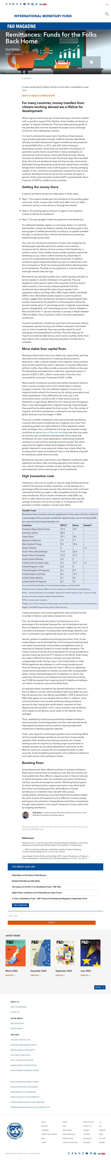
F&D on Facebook (17, 1023)
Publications (67, 1130)
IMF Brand (86, 1142)
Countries (45, 1130)
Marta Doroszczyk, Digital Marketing (25, 1097)
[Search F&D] (52, 916)
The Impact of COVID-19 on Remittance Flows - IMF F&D (36, 887)
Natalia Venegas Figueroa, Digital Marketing (27, 1102)
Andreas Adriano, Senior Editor (23, 1050)
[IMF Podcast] (28, 4)
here (24, 90)
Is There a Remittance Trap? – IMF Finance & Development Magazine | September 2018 (49, 898)
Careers (86, 1130)
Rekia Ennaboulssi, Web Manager (23, 1092)
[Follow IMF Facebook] (10, 4)
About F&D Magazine (18, 1007)
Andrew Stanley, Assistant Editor (23, 1065)
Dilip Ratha (12, 50)
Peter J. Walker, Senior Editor (22, 1060)
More (99, 987)
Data (64, 1126)
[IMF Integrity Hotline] (36, 4)
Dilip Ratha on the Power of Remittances (29, 875)
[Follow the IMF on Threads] (21, 4)
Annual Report (68, 1138)
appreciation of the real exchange (52, 432)
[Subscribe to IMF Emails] (32, 4)
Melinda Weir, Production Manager (24, 1087)
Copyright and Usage (70, 1142)
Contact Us (15, 1012)
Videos (65, 1122)
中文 (100, 1126)
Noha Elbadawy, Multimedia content (25, 1082)
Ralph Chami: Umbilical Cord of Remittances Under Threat (37, 892)
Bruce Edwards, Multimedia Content (25, 1070)
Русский (102, 1138)
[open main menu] (107, 5)
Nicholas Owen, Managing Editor (23, 1045)
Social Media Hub (69, 1134)
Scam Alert (87, 1138)
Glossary (86, 1134)
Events (43, 1142)
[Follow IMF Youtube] (24, 4)
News (43, 1138)
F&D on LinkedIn (17, 1028)
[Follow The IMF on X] (7, 4)
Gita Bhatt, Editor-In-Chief (21, 1040)
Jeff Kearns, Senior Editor (21, 1055)
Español (102, 1142)
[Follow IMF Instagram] (17, 4)
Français (102, 1130)
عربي (100, 1122)
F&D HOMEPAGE (20, 905)
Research (44, 1126)
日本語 (101, 1134)
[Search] (107, 14)
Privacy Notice (88, 1122)
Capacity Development (49, 1134)
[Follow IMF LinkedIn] (13, 4)
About (43, 1122)
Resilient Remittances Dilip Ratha (26, 881)
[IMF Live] (43, 4)
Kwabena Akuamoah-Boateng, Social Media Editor (30, 1107)
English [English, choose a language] (11, 975)
